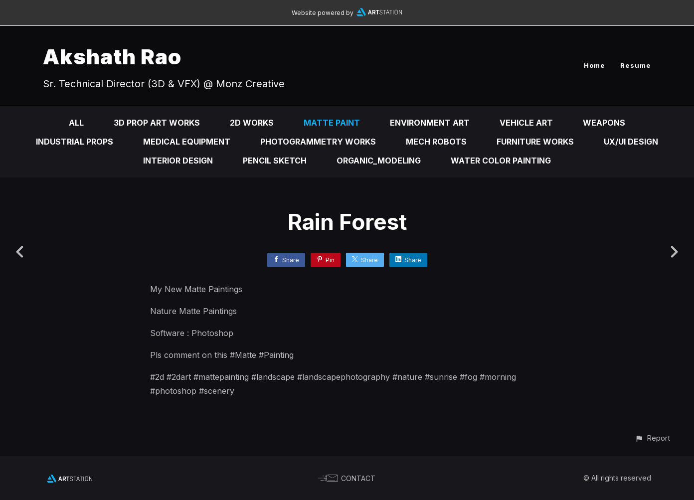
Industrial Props (74, 142)
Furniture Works (535, 142)
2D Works (252, 123)
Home (594, 65)
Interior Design (178, 161)
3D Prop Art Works (157, 123)
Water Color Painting (501, 161)
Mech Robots (436, 142)
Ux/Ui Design (631, 142)
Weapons (604, 123)
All (76, 123)
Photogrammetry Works (318, 142)
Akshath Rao (112, 56)
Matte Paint (332, 123)
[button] (652, 438)
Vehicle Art (526, 123)
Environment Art (430, 123)
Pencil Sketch (275, 161)
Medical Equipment (186, 142)
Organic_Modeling (379, 161)
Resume (635, 65)
